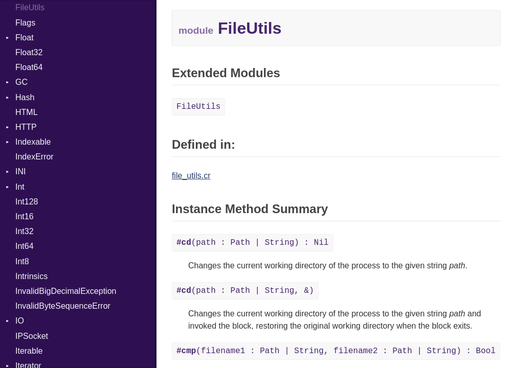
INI (20, 171)
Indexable (33, 141)
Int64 (24, 246)
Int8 (22, 261)
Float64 (28, 67)
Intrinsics (31, 276)
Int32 (24, 231)
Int (20, 186)
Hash (24, 97)
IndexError (34, 156)
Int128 (26, 201)
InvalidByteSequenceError (62, 306)
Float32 (28, 52)
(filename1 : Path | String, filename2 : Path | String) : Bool (336, 351)
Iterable (28, 351)
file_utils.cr (191, 175)
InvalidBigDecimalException (65, 291)
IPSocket (31, 336)
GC (21, 82)
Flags (25, 22)
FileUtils (29, 7)
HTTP (26, 127)
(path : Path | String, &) (245, 290)
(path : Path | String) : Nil (252, 242)
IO (19, 320)
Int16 (24, 216)
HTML (26, 112)
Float (24, 37)
